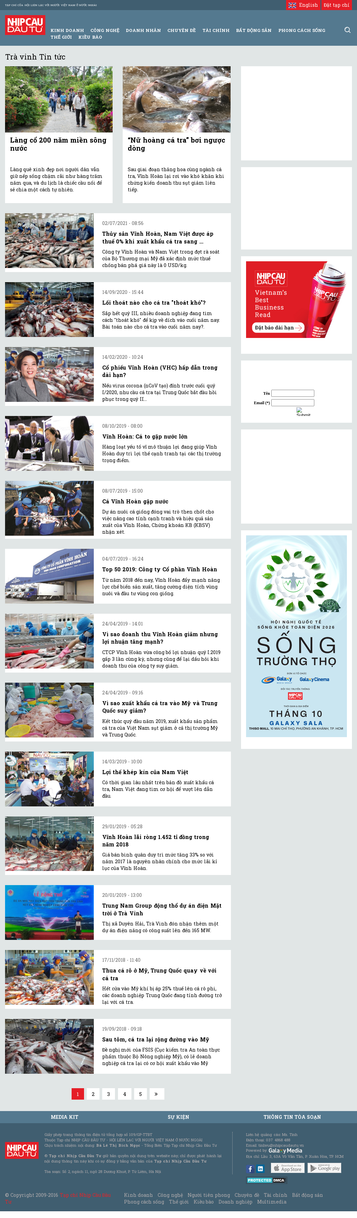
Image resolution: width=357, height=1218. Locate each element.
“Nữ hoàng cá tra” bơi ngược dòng (176, 144)
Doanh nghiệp (235, 1201)
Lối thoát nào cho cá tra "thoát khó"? (154, 302)
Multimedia (271, 1201)
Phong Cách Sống (301, 30)
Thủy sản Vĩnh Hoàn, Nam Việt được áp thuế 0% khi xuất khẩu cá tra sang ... (157, 237)
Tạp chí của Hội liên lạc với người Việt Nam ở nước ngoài (51, 5)
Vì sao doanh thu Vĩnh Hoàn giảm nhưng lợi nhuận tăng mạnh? (160, 638)
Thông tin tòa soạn (292, 1117)
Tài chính (275, 1195)
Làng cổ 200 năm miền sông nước (58, 144)
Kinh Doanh (67, 30)
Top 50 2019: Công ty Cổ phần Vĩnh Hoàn (159, 569)
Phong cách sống (144, 1201)
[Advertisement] (296, 476)
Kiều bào (90, 37)
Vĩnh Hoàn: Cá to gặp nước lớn (145, 436)
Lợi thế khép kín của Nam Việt (145, 771)
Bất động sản (254, 30)
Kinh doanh (138, 1195)
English (303, 5)
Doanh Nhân (143, 30)
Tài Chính (216, 30)
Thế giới (61, 37)
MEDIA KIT (64, 1117)
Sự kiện (178, 1117)
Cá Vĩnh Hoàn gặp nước (135, 501)
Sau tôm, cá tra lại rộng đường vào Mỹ (155, 1039)
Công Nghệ (104, 30)
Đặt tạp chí (337, 5)
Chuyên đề (181, 30)
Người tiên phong (209, 1195)
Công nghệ (170, 1195)
